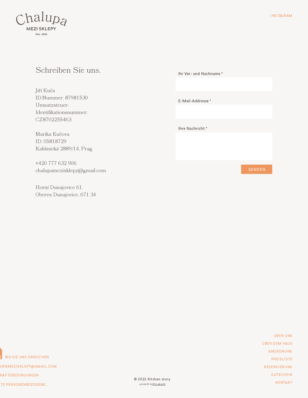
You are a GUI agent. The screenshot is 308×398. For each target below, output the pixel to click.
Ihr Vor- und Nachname (199, 74)
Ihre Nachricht (191, 128)
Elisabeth (159, 384)
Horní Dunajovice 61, (59, 188)
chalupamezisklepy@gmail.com (71, 171)
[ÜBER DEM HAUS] (267, 343)
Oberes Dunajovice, (58, 195)
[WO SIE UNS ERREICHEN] (41, 357)
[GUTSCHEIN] (274, 374)
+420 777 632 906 (56, 163)
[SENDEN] (256, 169)
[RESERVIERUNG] (274, 367)
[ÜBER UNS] (274, 335)
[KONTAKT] (274, 382)
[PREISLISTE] (274, 359)
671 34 (88, 195)
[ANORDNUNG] (274, 351)
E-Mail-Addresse (193, 101)
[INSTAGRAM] (274, 15)
